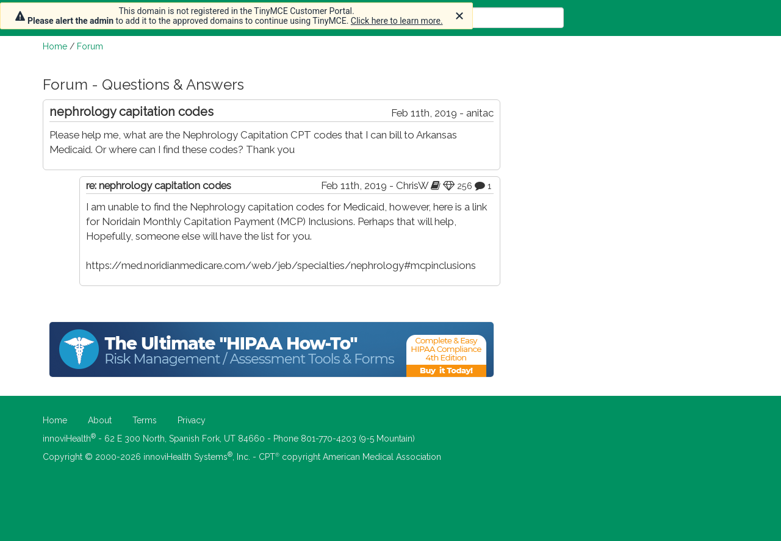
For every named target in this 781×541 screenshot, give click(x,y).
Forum (90, 46)
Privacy (192, 420)
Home (55, 46)
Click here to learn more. (397, 21)
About (100, 420)
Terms (144, 420)
